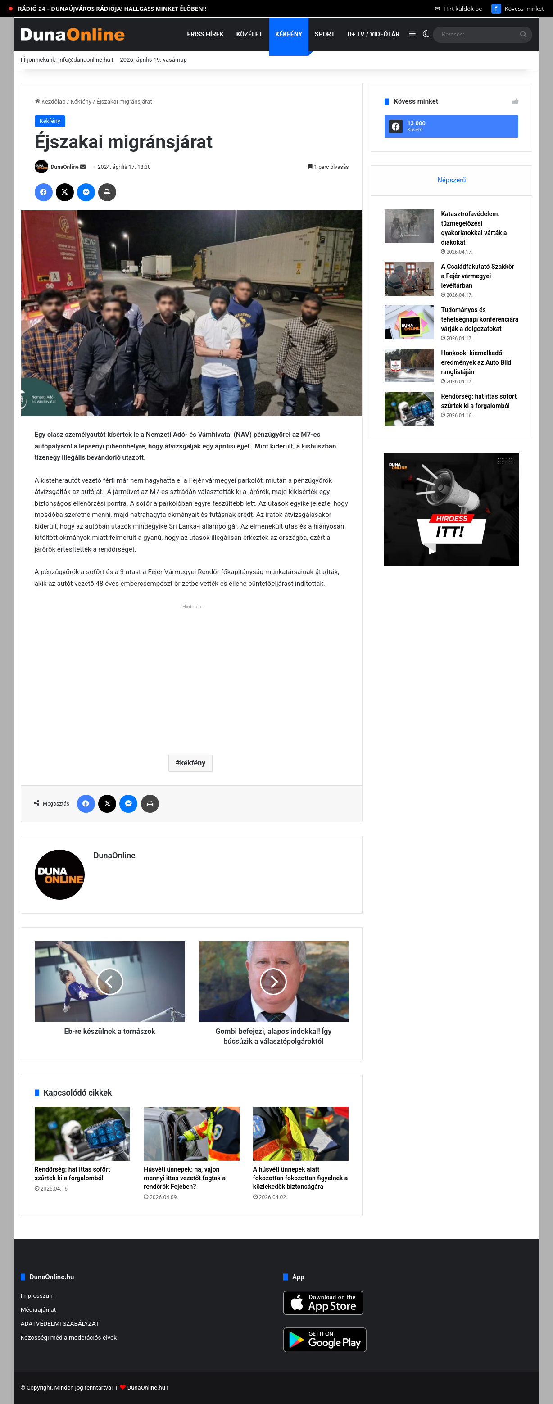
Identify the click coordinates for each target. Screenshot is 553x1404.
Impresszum (37, 1295)
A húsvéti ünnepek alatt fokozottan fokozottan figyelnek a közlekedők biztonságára (300, 1178)
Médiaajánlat (38, 1309)
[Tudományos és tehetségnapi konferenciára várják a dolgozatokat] (409, 322)
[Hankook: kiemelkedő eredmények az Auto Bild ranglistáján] (409, 365)
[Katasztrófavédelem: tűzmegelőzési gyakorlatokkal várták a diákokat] (409, 226)
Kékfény (288, 34)
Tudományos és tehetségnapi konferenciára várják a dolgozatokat (479, 319)
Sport (325, 34)
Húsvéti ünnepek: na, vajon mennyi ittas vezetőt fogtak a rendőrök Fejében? (185, 1178)
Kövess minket (517, 9)
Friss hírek (205, 34)
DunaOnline (65, 167)
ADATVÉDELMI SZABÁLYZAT (60, 1323)
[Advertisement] (192, 676)
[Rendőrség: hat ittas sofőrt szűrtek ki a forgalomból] (83, 1134)
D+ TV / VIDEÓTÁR (374, 34)
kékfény (192, 763)
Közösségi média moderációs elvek (69, 1337)
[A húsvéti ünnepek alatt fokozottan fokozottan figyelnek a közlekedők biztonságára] (301, 1134)
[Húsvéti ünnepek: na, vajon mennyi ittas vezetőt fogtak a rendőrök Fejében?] (192, 1134)
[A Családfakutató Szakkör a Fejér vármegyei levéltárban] (409, 279)
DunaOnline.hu (146, 1387)
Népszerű (451, 180)
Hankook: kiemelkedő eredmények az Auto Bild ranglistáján (476, 362)
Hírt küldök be (458, 9)
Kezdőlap (50, 101)
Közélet (249, 34)
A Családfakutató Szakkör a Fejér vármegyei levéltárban (477, 276)
